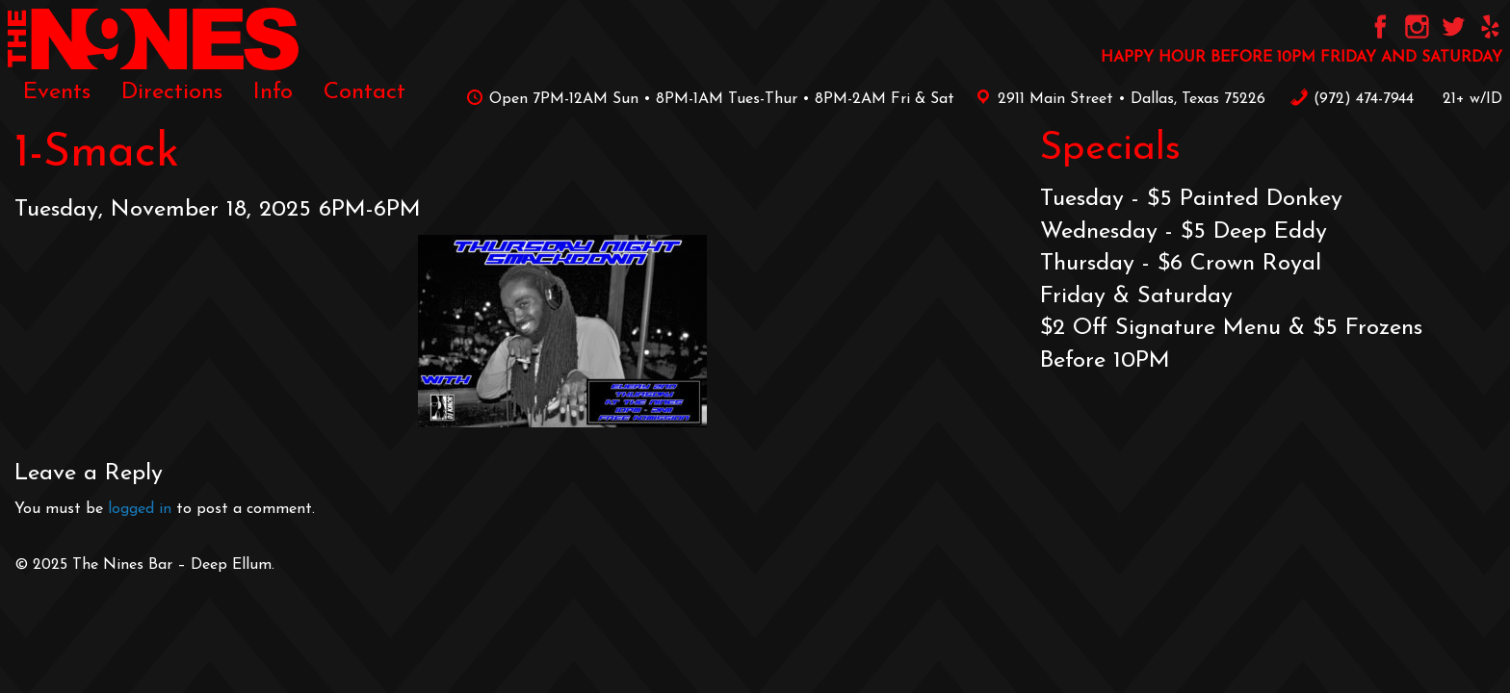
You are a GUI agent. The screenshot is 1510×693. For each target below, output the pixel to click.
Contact (364, 92)
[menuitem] (57, 92)
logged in (139, 509)
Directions (171, 92)
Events (57, 92)
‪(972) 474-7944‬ (1351, 99)
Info (273, 92)
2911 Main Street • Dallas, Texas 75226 (1117, 99)
